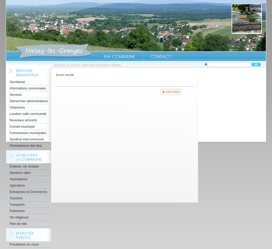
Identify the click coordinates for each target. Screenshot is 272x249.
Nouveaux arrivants (23, 120)
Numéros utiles (20, 173)
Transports (17, 205)
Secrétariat (17, 82)
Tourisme (16, 198)
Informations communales (28, 88)
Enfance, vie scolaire (24, 166)
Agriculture (17, 185)
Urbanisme (17, 107)
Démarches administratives (29, 101)
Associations (18, 179)
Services (16, 95)
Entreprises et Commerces (28, 192)
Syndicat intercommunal (27, 139)
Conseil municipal (22, 126)
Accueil (53, 51)
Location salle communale (28, 114)
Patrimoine (17, 211)
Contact (160, 56)
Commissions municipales (28, 133)
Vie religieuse (19, 217)
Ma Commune (119, 56)
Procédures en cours (24, 244)
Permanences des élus (26, 146)
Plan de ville (18, 224)
